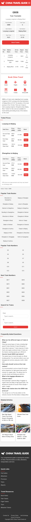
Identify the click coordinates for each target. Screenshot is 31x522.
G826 (23, 296)
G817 (8, 280)
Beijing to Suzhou (8, 241)
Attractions (4, 476)
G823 (8, 292)
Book (26, 134)
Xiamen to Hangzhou (8, 208)
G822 (23, 288)
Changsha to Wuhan (23, 216)
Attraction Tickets (6, 507)
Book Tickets (16, 42)
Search (15, 327)
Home (2, 188)
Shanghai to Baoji (8, 220)
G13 (23, 270)
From (15, 315)
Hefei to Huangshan (23, 237)
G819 (8, 284)
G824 (23, 292)
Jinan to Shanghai (23, 204)
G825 (8, 296)
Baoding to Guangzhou (8, 212)
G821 (8, 288)
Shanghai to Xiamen (23, 212)
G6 (8, 258)
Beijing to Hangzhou (23, 208)
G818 (23, 280)
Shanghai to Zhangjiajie (8, 237)
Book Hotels (4, 495)
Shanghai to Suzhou (7, 228)
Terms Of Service (15, 517)
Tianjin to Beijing (23, 228)
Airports (3, 485)
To (15, 321)
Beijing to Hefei (8, 233)
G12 (8, 270)
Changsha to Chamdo (23, 224)
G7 (23, 258)
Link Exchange (24, 515)
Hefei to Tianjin (23, 220)
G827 (8, 300)
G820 (23, 284)
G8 (8, 262)
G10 (8, 266)
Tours (2, 504)
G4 (8, 254)
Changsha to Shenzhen (23, 233)
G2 (8, 250)
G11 (23, 266)
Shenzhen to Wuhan (7, 216)
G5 (23, 254)
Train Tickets (4, 498)
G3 (23, 250)
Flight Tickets (5, 501)
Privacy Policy (14, 515)
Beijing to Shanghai (23, 198)
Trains (6, 188)
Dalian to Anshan (7, 224)
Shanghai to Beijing (8, 204)
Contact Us (6, 515)
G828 (23, 300)
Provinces (4, 479)
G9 (23, 262)
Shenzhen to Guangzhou (8, 199)
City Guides (4, 473)
